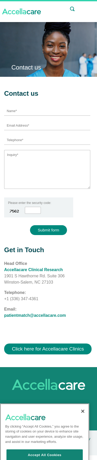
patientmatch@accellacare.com (35, 315)
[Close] (82, 421)
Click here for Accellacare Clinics (48, 349)
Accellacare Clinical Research (33, 269)
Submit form (48, 230)
